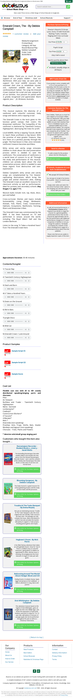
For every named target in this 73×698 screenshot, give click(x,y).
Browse (7, 18)
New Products (29, 649)
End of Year (17, 18)
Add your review (54, 159)
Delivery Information (59, 653)
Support (67, 18)
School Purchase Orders (57, 194)
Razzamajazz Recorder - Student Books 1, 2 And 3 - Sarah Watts (27, 448)
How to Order (10, 659)
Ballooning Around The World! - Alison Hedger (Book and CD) (27, 575)
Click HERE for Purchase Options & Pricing (28, 470)
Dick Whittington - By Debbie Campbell (27, 602)
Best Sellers (28, 653)
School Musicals (46, 18)
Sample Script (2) (19, 362)
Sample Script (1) (18, 351)
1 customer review (21, 34)
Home (7, 652)
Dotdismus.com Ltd (30, 688)
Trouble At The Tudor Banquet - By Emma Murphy (27, 507)
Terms (54, 659)
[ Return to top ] (36, 637)
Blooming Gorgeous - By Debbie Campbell (27, 481)
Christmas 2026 (31, 18)
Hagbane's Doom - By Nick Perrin (27, 541)
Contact (55, 649)
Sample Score (17, 374)
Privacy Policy (57, 656)
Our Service (9, 662)
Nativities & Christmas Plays (33, 659)
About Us (8, 655)
